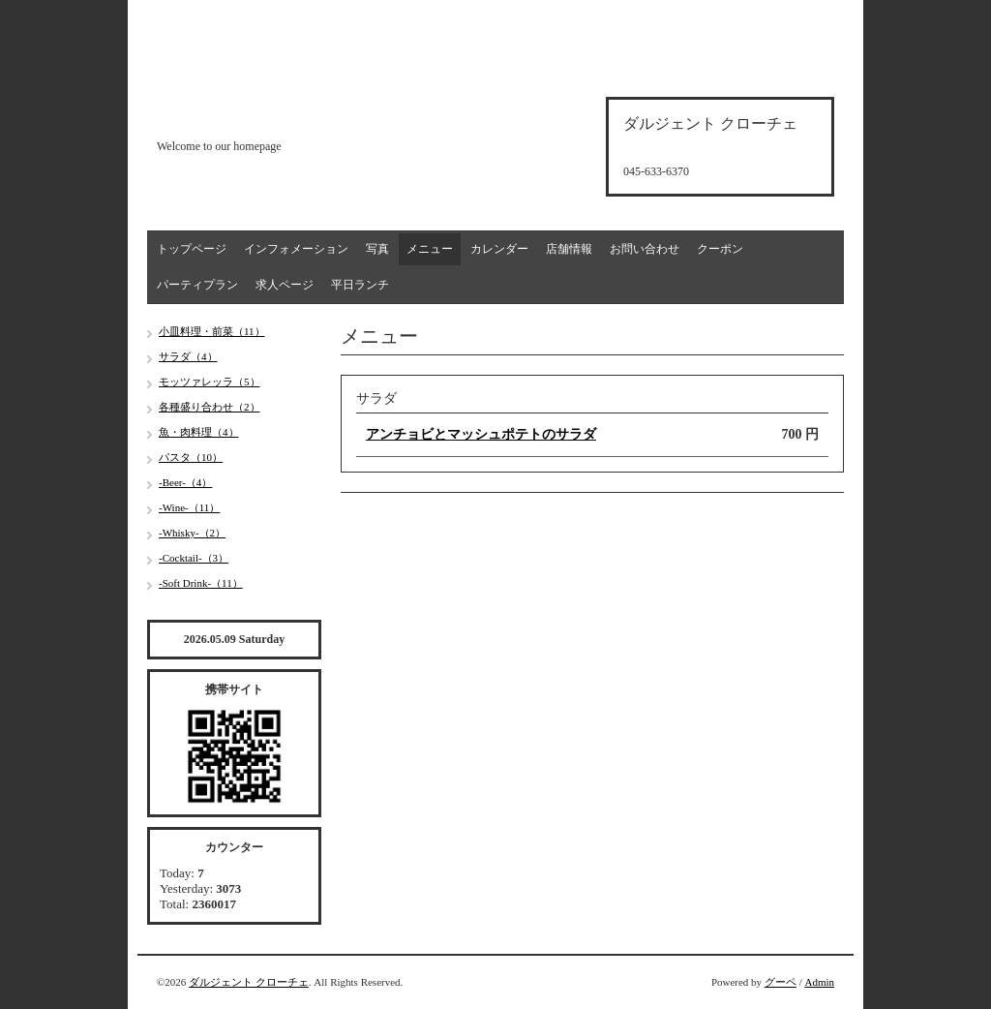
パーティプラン (197, 284)
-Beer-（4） (185, 482)
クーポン (720, 249)
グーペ (780, 982)
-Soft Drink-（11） (201, 583)
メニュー (429, 249)
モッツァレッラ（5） (209, 381)
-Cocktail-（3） (193, 558)
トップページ (191, 249)
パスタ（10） (191, 457)
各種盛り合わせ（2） (209, 407)
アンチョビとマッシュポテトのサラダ (481, 434)
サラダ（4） (188, 356)
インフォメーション (296, 249)
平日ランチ (360, 284)
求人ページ (284, 284)
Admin (819, 982)
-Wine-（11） (189, 507)
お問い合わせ (644, 249)
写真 (377, 249)
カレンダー (499, 249)
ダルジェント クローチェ (249, 982)
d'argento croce (253, 113)
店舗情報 (569, 249)
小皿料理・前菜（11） (212, 331)
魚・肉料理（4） (199, 432)
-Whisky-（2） (192, 532)
